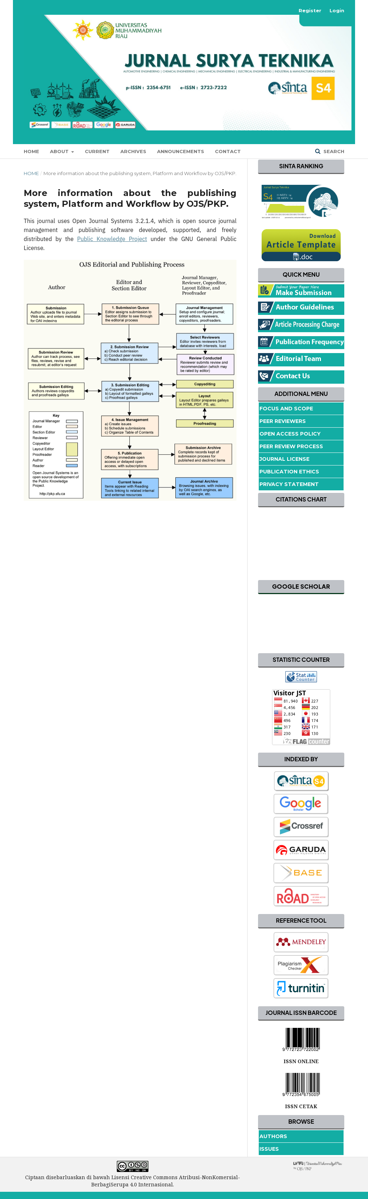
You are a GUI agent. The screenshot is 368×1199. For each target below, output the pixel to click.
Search (333, 151)
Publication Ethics (289, 471)
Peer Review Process (291, 446)
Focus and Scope (286, 408)
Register (310, 10)
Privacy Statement (289, 484)
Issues (269, 1149)
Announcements (180, 151)
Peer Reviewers (282, 421)
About (60, 151)
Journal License (284, 459)
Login (337, 10)
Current (97, 151)
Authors (273, 1136)
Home (31, 151)
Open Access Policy (290, 434)
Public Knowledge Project (112, 238)
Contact (228, 151)
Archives (133, 151)
